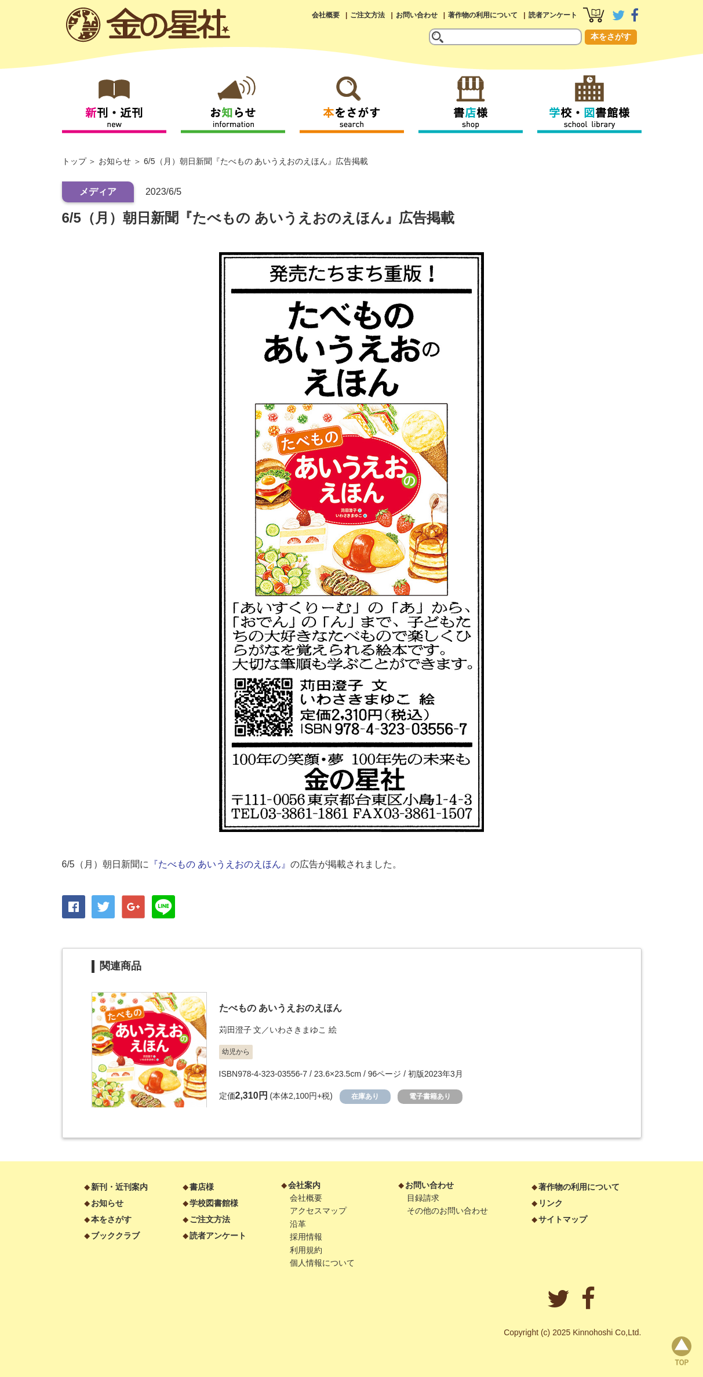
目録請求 (423, 1197)
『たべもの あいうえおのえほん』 (219, 864)
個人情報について (322, 1262)
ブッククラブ (115, 1235)
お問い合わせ (417, 15)
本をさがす (611, 36)
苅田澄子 (235, 1029)
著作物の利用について (483, 15)
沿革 (298, 1224)
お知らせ (115, 161)
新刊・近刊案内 (119, 1186)
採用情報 (306, 1236)
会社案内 (304, 1185)
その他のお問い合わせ (447, 1210)
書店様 (202, 1186)
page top (681, 1350)
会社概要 (326, 15)
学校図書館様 (214, 1203)
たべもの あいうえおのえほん (280, 1008)
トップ (74, 161)
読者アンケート (553, 15)
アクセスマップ (318, 1210)
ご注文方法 (367, 15)
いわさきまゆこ (297, 1029)
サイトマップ (562, 1219)
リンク (550, 1203)
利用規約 (306, 1250)
